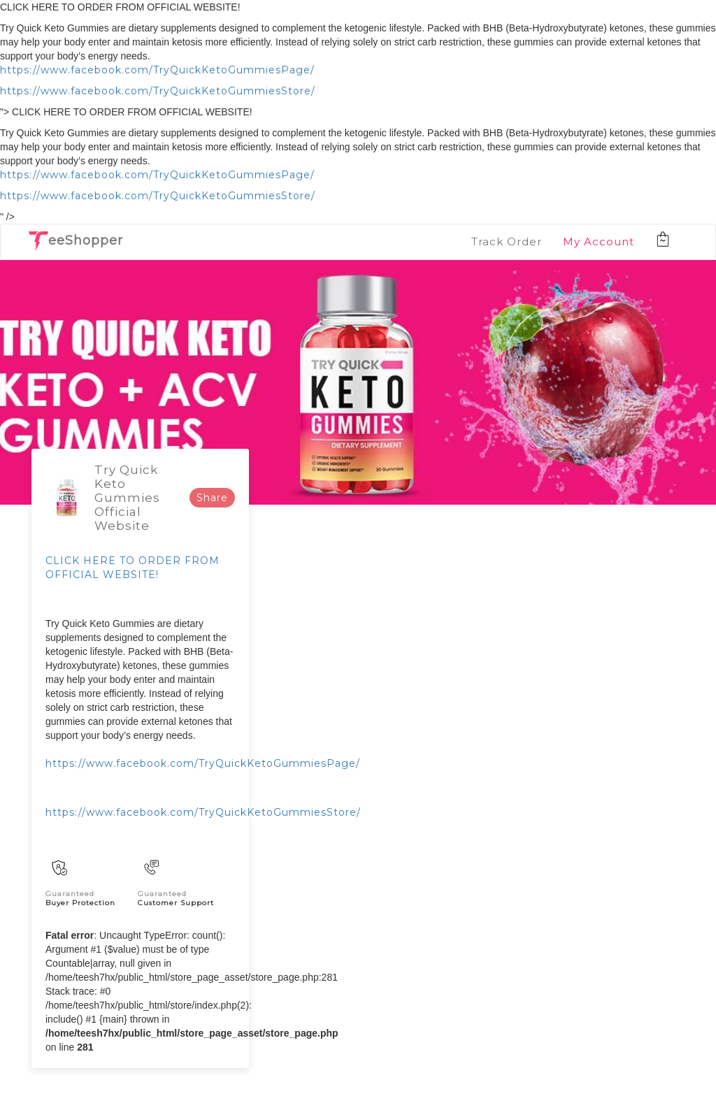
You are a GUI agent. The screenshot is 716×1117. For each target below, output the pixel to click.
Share (212, 497)
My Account (598, 241)
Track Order (506, 241)
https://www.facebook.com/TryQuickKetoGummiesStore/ (157, 91)
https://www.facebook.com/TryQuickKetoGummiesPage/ (157, 70)
